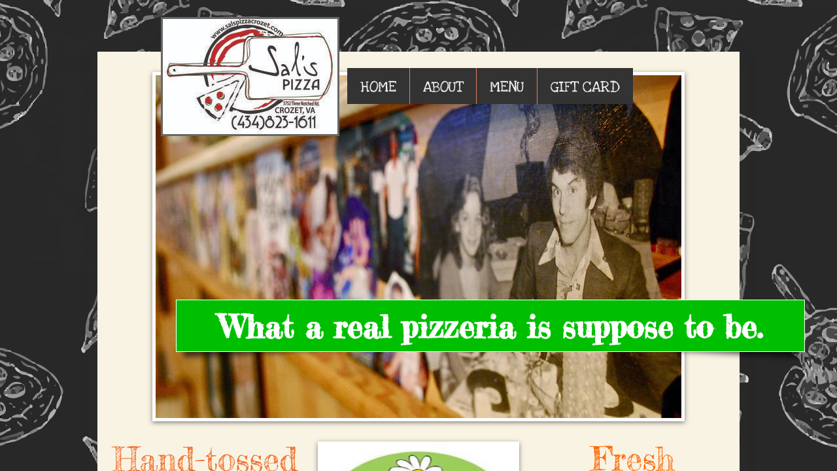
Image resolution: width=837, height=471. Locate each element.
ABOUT (443, 87)
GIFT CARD (585, 87)
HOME (378, 87)
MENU (507, 87)
